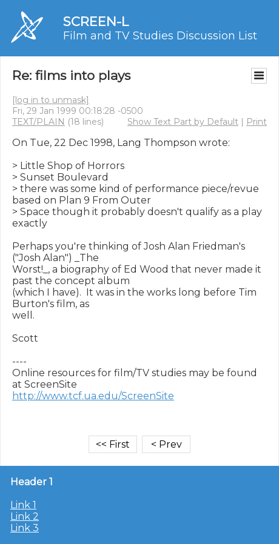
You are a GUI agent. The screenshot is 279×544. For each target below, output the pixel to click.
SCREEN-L (96, 21)
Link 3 (24, 528)
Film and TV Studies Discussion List (160, 35)
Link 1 (23, 505)
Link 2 (24, 516)
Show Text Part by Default (182, 121)
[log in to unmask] (50, 100)
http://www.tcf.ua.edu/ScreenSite (93, 396)
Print (256, 121)
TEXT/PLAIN (38, 121)
